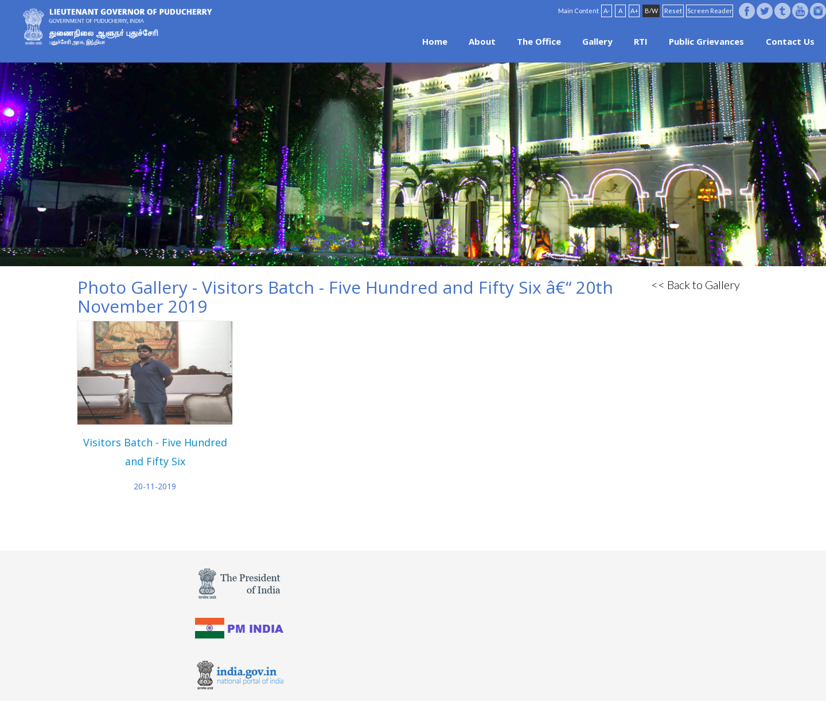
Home (434, 41)
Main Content (578, 10)
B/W (651, 10)
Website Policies (373, 673)
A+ (634, 10)
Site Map (444, 673)
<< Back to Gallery (695, 284)
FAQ (415, 673)
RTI (641, 41)
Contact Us (790, 41)
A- (606, 10)
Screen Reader (710, 10)
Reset (673, 10)
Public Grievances (706, 41)
